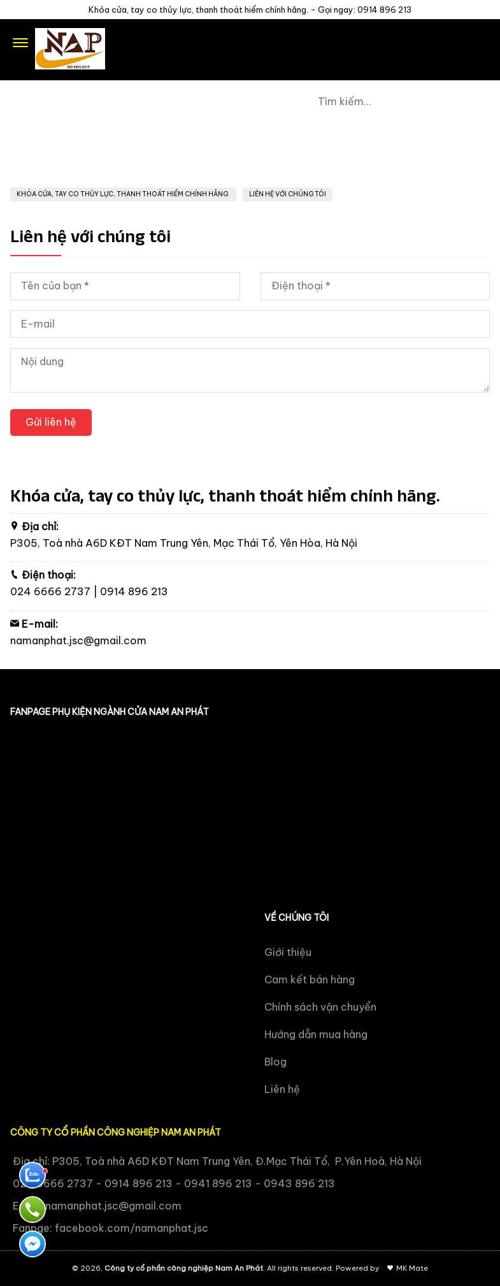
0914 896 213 (134, 591)
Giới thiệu (287, 952)
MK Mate (412, 1268)
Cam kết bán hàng (309, 979)
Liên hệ (282, 1089)
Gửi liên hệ (50, 421)
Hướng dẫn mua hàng (316, 1034)
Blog (275, 1061)
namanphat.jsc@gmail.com (78, 640)
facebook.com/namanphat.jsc (131, 1228)
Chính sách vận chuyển (320, 1007)
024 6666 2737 (50, 591)
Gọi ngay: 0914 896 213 (364, 9)
